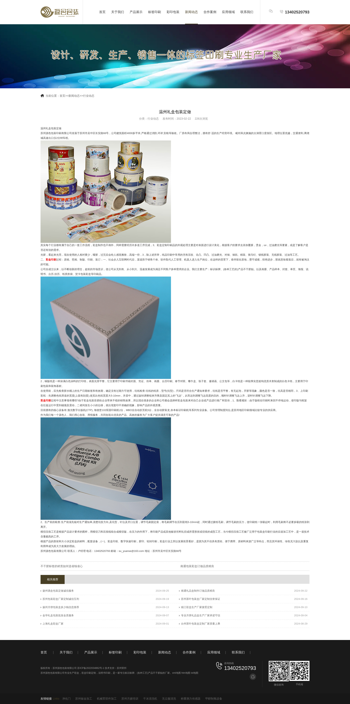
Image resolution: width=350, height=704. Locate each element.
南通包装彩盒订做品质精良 (197, 566)
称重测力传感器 (190, 698)
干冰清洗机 (150, 698)
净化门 (66, 698)
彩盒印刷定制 (88, 672)
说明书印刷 (104, 672)
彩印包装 (173, 12)
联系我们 (246, 12)
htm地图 (185, 672)
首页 (102, 12)
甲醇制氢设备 (213, 698)
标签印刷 (154, 12)
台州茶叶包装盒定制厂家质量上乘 (200, 623)
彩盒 (76, 672)
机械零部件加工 (107, 698)
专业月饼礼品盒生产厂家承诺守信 (200, 615)
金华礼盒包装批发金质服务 (58, 615)
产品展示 (136, 12)
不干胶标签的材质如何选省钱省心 (62, 566)
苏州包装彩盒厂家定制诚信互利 (61, 598)
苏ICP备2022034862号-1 (90, 668)
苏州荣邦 (121, 668)
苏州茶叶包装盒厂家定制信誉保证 (200, 598)
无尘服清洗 (169, 698)
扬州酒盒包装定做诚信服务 (58, 590)
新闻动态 (191, 12)
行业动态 (88, 95)
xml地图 (176, 672)
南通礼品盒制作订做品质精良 (198, 590)
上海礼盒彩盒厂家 (53, 623)
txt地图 (194, 672)
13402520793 (294, 12)
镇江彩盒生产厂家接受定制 (196, 607)
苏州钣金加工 (83, 698)
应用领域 (228, 12)
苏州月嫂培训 (129, 698)
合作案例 (209, 12)
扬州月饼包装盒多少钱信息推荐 (61, 607)
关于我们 (117, 12)
